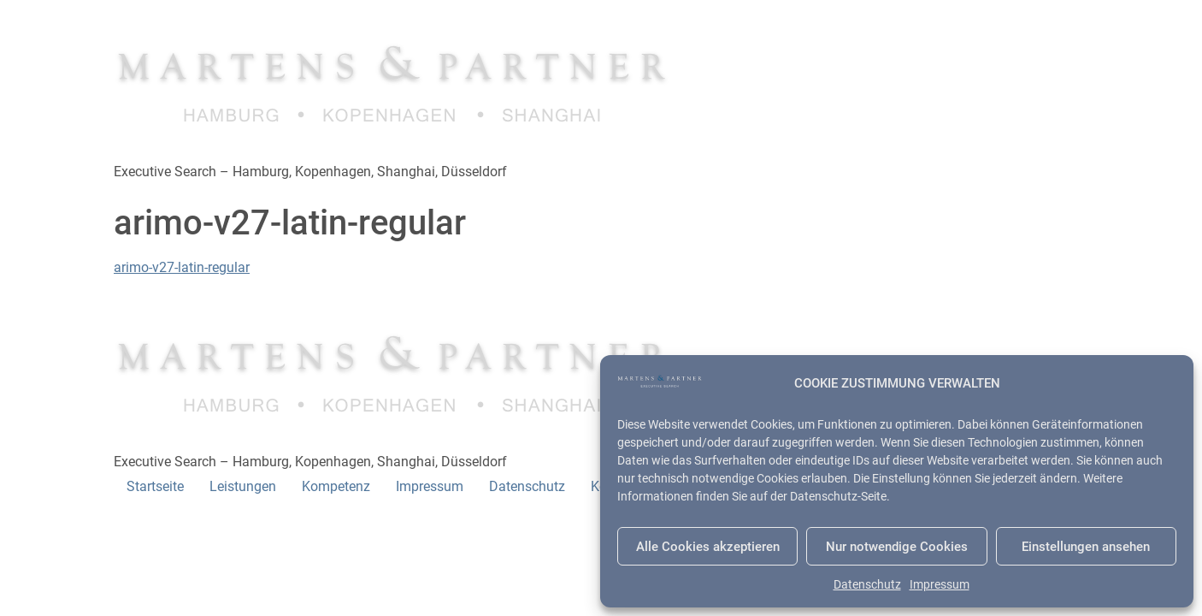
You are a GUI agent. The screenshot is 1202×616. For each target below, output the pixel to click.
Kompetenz (336, 486)
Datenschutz (867, 584)
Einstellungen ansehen (1086, 546)
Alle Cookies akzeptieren (708, 546)
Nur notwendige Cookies (897, 546)
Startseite (155, 486)
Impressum (939, 584)
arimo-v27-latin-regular (182, 267)
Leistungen (242, 486)
